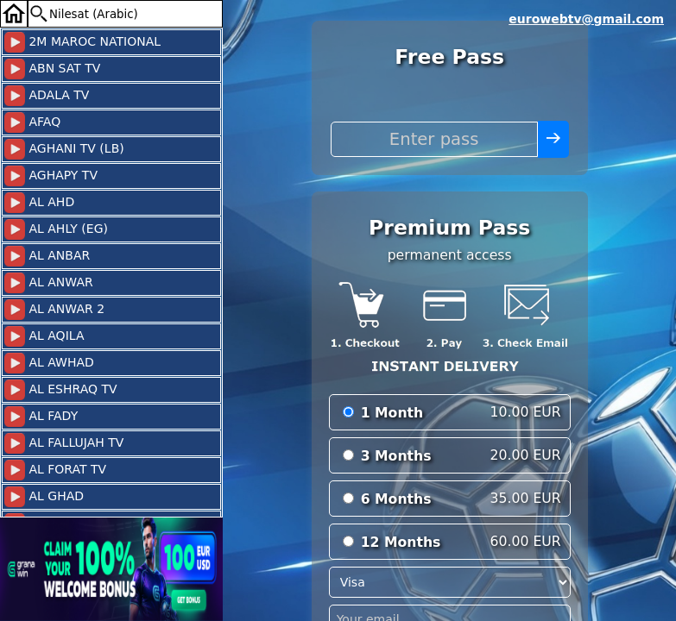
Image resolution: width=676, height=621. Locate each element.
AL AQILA (44, 336)
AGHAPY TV (51, 176)
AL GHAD (44, 496)
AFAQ (32, 122)
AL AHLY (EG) (56, 229)
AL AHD (39, 202)
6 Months (396, 499)
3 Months (396, 456)
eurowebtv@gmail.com (586, 19)
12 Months (401, 542)
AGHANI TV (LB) (64, 149)
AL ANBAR (47, 256)
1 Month (392, 413)
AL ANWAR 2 (54, 309)
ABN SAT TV (52, 69)
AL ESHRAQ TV (60, 390)
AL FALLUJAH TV (63, 443)
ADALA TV (46, 95)
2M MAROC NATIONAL (82, 42)
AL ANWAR (48, 283)
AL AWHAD (49, 363)
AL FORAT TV (55, 470)
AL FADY (41, 416)
